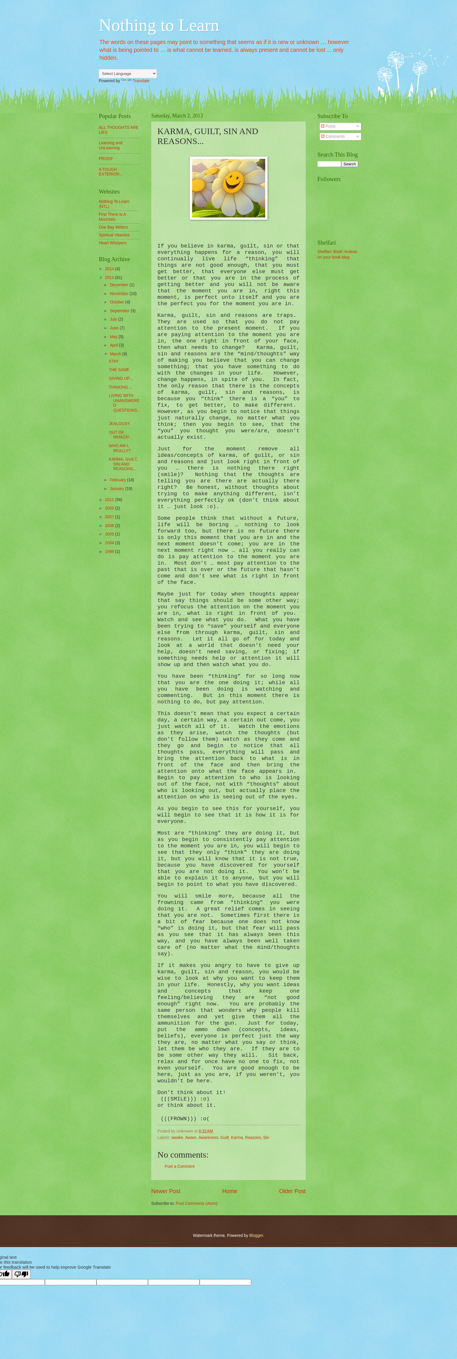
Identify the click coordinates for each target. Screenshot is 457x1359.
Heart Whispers (112, 243)
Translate (135, 81)
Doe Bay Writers (113, 227)
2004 (110, 543)
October (117, 302)
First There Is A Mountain (112, 217)
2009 (110, 508)
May (114, 337)
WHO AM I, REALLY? (120, 448)
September (120, 311)
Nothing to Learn (159, 25)
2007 (110, 517)
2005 (110, 534)
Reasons (253, 1137)
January (117, 489)
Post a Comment (180, 1166)
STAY (114, 361)
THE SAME (119, 370)
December (119, 285)
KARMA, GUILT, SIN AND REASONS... (123, 464)
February (118, 480)
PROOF (106, 159)
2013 (110, 277)
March (116, 354)
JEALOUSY (119, 424)
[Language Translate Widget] (128, 73)
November (119, 294)
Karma (237, 1137)
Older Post (292, 1191)
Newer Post (165, 1191)
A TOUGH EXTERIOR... (111, 172)
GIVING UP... (120, 378)
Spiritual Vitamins (114, 235)
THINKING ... (120, 387)
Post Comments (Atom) (196, 1203)
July (114, 319)
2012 (110, 500)
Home (230, 1191)
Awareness (208, 1137)
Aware (190, 1137)
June (115, 328)
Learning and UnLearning (110, 145)
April (114, 345)
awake (177, 1137)
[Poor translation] (21, 1274)
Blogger (256, 1235)
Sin (266, 1137)
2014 (110, 269)
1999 (110, 551)
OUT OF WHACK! (119, 435)
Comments (333, 136)
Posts (328, 126)
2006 (110, 526)
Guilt (225, 1137)
